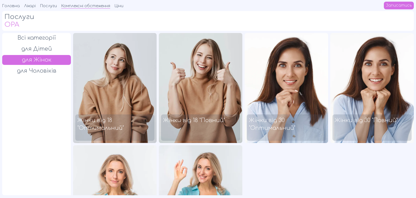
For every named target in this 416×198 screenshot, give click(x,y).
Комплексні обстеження (85, 6)
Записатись (399, 5)
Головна (11, 6)
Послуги (48, 6)
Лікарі (30, 6)
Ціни (119, 6)
